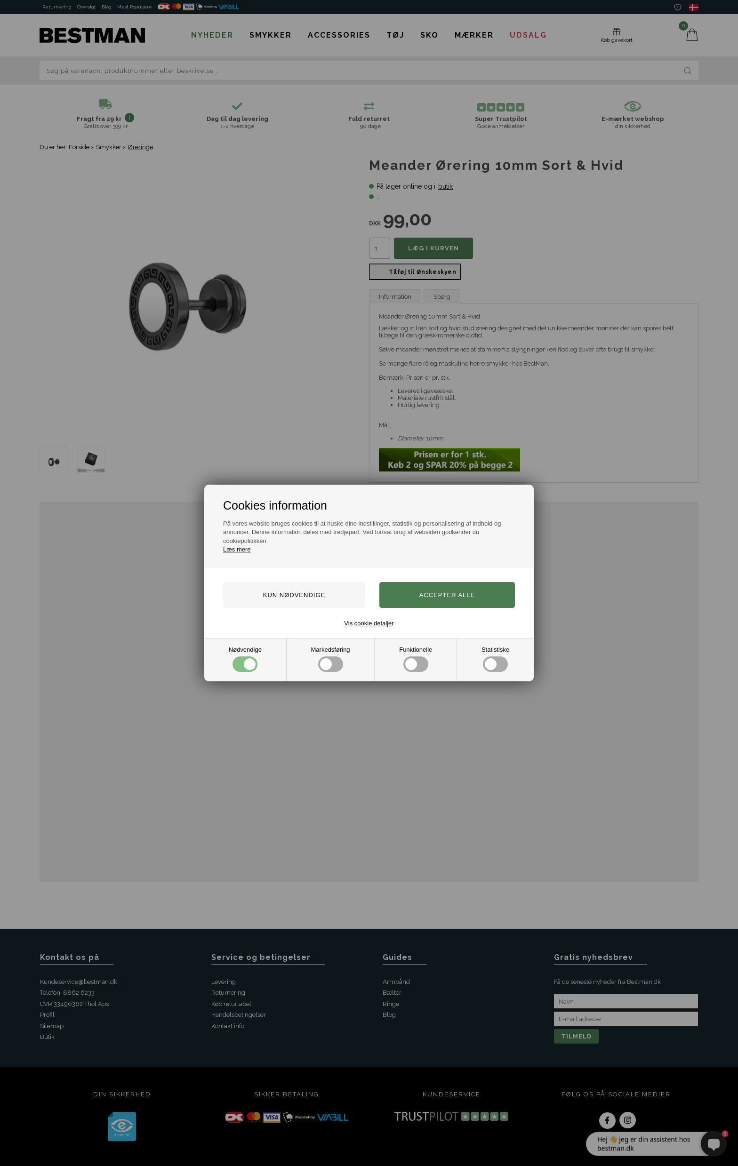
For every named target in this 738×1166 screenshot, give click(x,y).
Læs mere (237, 549)
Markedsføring (330, 659)
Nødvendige (245, 659)
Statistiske (495, 659)
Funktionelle (415, 659)
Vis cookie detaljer (368, 623)
